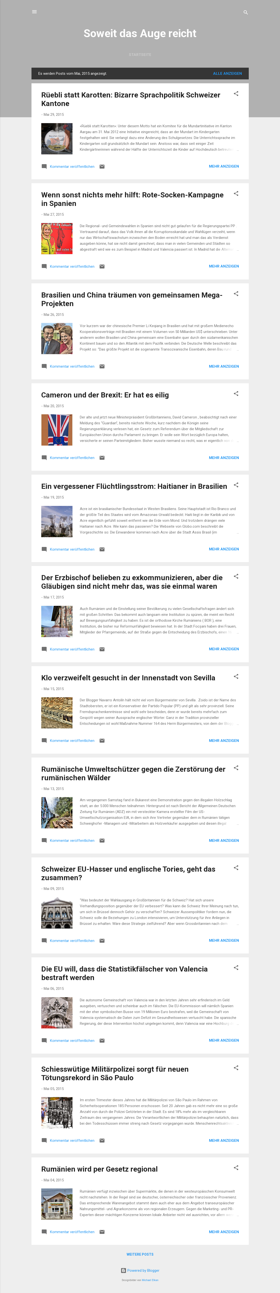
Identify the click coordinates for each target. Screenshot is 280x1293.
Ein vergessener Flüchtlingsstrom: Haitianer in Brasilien (134, 486)
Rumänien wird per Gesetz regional (99, 1169)
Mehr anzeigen (224, 166)
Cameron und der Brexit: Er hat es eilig (105, 395)
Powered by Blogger (140, 1270)
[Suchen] (246, 13)
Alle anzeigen (227, 73)
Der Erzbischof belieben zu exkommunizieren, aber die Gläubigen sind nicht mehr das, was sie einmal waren (132, 581)
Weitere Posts (140, 1254)
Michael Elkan (150, 1280)
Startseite (140, 55)
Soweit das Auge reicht (140, 33)
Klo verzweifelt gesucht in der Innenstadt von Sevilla (128, 677)
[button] (236, 94)
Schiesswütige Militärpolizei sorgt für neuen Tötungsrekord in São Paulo (115, 1073)
